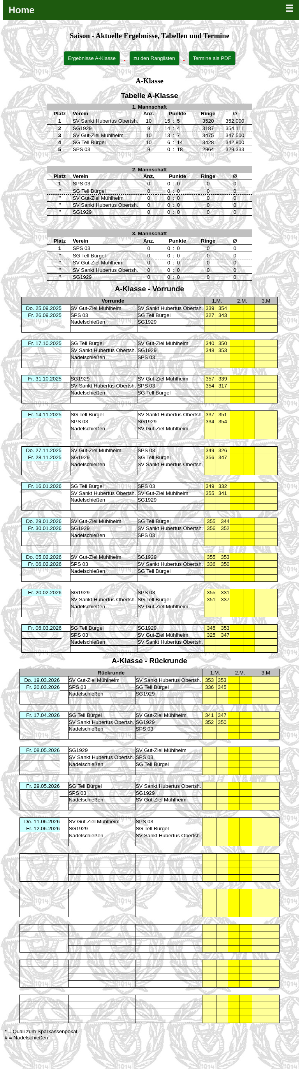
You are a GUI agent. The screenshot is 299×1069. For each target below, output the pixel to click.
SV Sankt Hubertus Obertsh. (170, 308)
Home (22, 10)
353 (209, 680)
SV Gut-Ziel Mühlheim (95, 308)
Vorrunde (113, 301)
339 (210, 308)
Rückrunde (111, 673)
